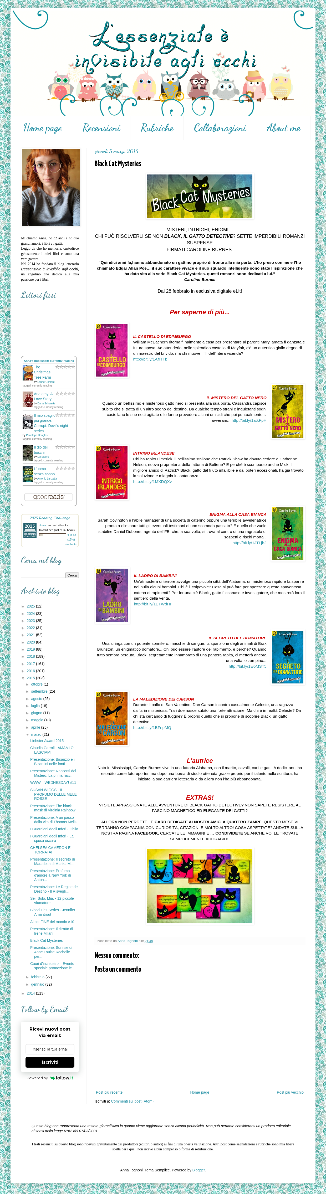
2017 (31, 664)
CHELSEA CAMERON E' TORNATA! (50, 850)
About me (283, 128)
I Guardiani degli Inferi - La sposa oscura (52, 838)
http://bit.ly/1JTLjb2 (249, 543)
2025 (31, 606)
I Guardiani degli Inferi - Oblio (54, 829)
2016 (31, 671)
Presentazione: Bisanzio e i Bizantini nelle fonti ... (52, 761)
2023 (31, 621)
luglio (36, 706)
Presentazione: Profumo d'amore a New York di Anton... (50, 875)
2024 (31, 613)
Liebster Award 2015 (47, 741)
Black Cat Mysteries (46, 940)
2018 (31, 656)
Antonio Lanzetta (47, 478)
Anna (42, 525)
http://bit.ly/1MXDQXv (152, 481)
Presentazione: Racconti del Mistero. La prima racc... (53, 773)
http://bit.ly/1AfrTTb (150, 359)
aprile (36, 727)
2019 (31, 649)
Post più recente (109, 1092)
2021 (31, 635)
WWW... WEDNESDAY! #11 (53, 782)
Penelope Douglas (37, 435)
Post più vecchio (290, 1092)
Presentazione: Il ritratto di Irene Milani (51, 931)
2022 (31, 628)
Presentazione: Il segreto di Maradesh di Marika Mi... (52, 861)
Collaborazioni (220, 128)
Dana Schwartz (46, 403)
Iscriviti (50, 1062)
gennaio (38, 984)
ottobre (37, 684)
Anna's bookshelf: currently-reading (49, 360)
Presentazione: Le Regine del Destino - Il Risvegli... (54, 889)
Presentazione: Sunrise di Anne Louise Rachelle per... (51, 952)
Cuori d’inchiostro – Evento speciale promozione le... (52, 965)
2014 (31, 993)
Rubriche (157, 128)
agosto (37, 699)
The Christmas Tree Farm (42, 372)
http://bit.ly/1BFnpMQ (152, 727)
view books (70, 544)
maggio (37, 720)
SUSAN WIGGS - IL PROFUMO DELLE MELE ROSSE (53, 794)
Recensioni (101, 128)
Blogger (198, 1170)
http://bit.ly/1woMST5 (248, 666)
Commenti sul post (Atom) (132, 1101)
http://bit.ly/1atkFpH (249, 420)
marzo (36, 734)
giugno (37, 713)
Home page (42, 128)
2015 (31, 678)
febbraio (38, 977)
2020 (31, 642)
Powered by (50, 1078)
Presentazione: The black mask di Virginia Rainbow (52, 808)
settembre (39, 691)
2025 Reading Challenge (50, 518)
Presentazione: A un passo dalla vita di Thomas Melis (53, 819)
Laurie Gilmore (46, 381)
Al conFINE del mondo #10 (52, 922)
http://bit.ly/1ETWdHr (152, 604)
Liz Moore (43, 456)
